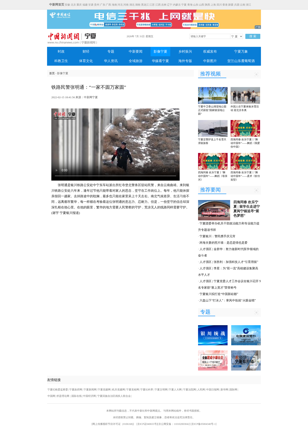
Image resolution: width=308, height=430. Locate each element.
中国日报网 (212, 389)
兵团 (236, 4)
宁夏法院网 (189, 389)
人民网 (201, 389)
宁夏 (184, 4)
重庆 (79, 4)
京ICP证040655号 (147, 424)
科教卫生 (61, 61)
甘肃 (90, 4)
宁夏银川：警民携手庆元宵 (217, 236)
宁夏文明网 (161, 389)
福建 (85, 4)
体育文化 (86, 61)
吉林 (163, 4)
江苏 (152, 4)
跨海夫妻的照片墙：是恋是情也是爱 (223, 242)
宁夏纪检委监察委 (57, 389)
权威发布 (210, 51)
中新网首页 (56, 4)
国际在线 (76, 395)
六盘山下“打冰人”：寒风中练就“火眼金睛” (228, 300)
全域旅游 (135, 61)
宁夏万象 (241, 51)
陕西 (207, 4)
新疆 (230, 4)
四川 (219, 4)
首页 (52, 73)
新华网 (224, 389)
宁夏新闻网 (90, 389)
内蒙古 (177, 4)
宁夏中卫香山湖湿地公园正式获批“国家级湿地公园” (212, 110)
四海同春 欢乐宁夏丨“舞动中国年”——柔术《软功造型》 (245, 176)
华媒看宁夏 (160, 61)
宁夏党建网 (104, 389)
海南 (114, 4)
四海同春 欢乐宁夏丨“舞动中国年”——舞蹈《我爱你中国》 (245, 143)
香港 (225, 4)
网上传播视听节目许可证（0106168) (112, 424)
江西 (158, 4)
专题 (110, 51)
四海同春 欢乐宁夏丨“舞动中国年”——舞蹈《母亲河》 (212, 176)
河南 (126, 4)
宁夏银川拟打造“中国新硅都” (219, 294)
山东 (195, 4)
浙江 (248, 4)
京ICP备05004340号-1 (203, 424)
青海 (189, 4)
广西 (108, 4)
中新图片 (210, 61)
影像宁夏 (160, 51)
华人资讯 (111, 61)
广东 (102, 4)
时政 (61, 51)
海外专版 (185, 61)
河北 (120, 4)
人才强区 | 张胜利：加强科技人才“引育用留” (229, 262)
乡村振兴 (185, 51)
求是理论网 (63, 395)
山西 (201, 4)
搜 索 (252, 36)
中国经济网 (89, 395)
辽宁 (169, 4)
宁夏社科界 (146, 389)
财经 (86, 51)
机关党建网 (118, 389)
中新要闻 (135, 51)
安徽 (67, 4)
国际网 (233, 389)
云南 (242, 4)
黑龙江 (145, 4)
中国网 (51, 395)
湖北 (132, 4)
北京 (73, 4)
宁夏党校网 (132, 389)
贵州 (96, 4)
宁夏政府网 (75, 389)
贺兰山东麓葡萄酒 (241, 61)
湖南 (137, 4)
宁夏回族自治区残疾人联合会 (114, 395)
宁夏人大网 (175, 389)
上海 (213, 4)
